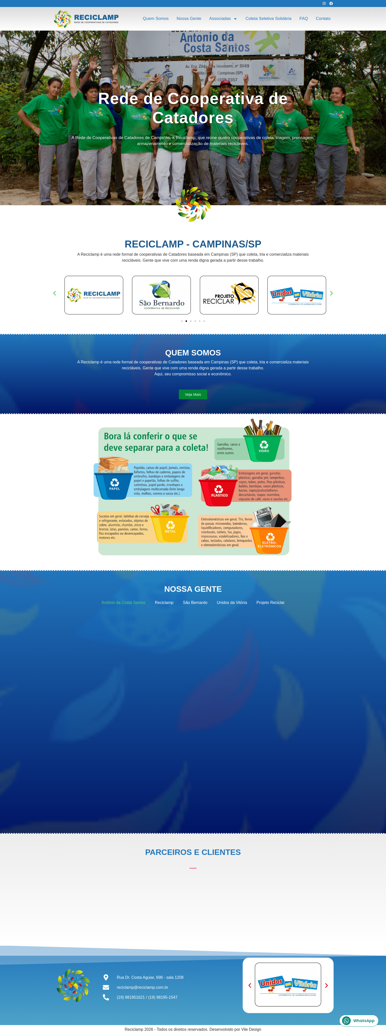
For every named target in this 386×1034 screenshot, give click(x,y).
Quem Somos (156, 18)
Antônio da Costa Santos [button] (124, 602)
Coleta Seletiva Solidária (268, 18)
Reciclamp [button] (164, 602)
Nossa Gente (189, 18)
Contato (323, 18)
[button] (54, 293)
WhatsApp (358, 1020)
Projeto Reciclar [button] (271, 602)
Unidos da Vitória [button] (232, 602)
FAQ (303, 18)
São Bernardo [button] (195, 602)
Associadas (223, 18)
